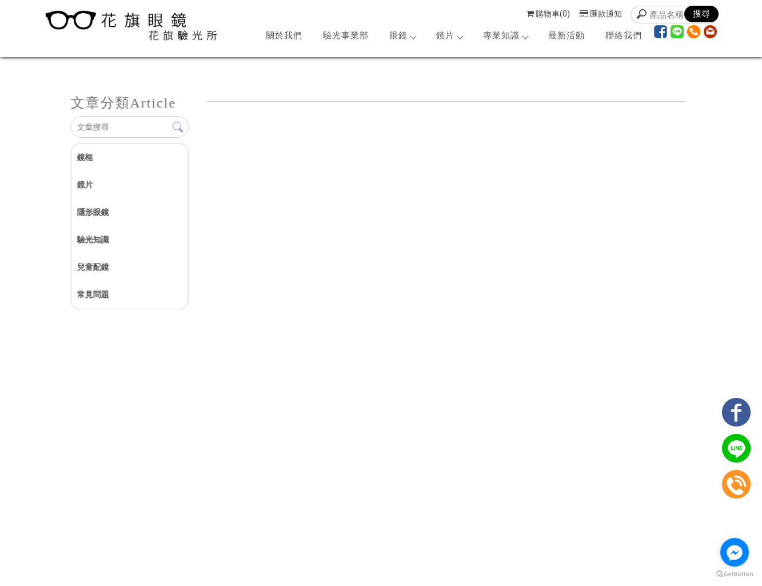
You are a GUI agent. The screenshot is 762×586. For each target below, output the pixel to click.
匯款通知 (601, 13)
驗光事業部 (346, 35)
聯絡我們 (623, 35)
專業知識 (505, 35)
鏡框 (85, 157)
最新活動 (566, 35)
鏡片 (449, 35)
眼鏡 (402, 35)
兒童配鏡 (93, 267)
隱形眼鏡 (93, 212)
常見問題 (93, 294)
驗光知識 (93, 239)
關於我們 (284, 35)
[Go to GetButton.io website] (734, 574)
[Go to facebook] (734, 552)
